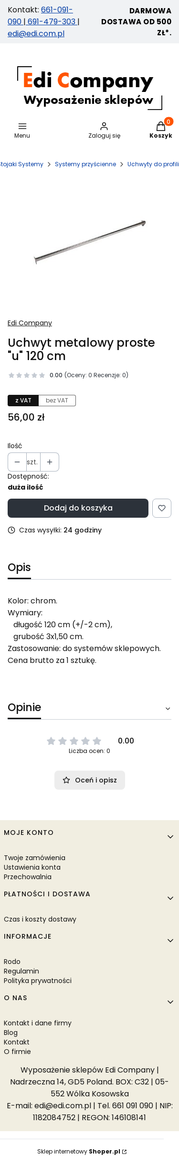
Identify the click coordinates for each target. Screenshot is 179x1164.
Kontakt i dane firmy (38, 1023)
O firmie (17, 1051)
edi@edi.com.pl (36, 33)
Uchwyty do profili (153, 164)
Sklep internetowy (78, 1151)
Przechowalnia (28, 877)
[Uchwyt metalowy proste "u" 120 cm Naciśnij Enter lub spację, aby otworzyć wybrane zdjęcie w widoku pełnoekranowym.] (89, 243)
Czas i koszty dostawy (40, 919)
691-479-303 (51, 21)
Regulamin (21, 971)
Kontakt (17, 1042)
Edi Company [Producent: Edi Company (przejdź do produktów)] (30, 323)
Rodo (12, 961)
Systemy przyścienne (85, 164)
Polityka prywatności (38, 980)
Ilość (15, 446)
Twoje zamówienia (34, 858)
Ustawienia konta (32, 867)
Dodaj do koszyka (78, 507)
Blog (11, 1032)
